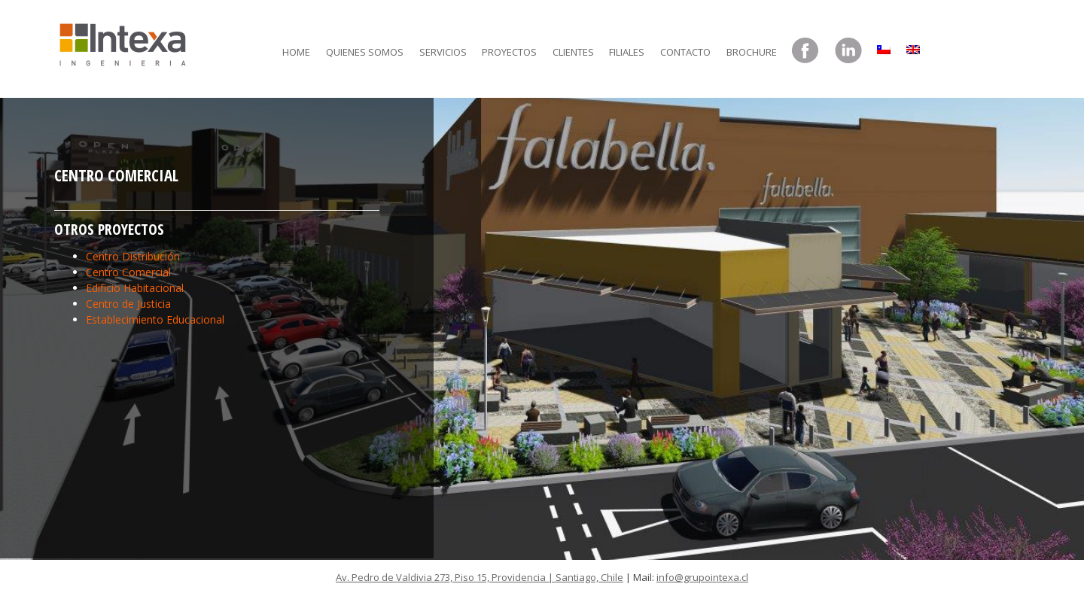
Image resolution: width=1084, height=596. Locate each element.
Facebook (805, 51)
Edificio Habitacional (135, 288)
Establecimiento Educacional (155, 319)
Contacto (685, 52)
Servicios (443, 52)
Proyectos (509, 52)
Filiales (626, 52)
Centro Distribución (133, 256)
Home (296, 52)
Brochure (751, 52)
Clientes (573, 52)
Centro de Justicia (128, 303)
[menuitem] (884, 46)
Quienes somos (364, 52)
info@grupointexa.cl (702, 577)
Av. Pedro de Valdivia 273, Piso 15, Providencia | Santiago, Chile (479, 577)
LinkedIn (848, 51)
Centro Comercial (128, 272)
